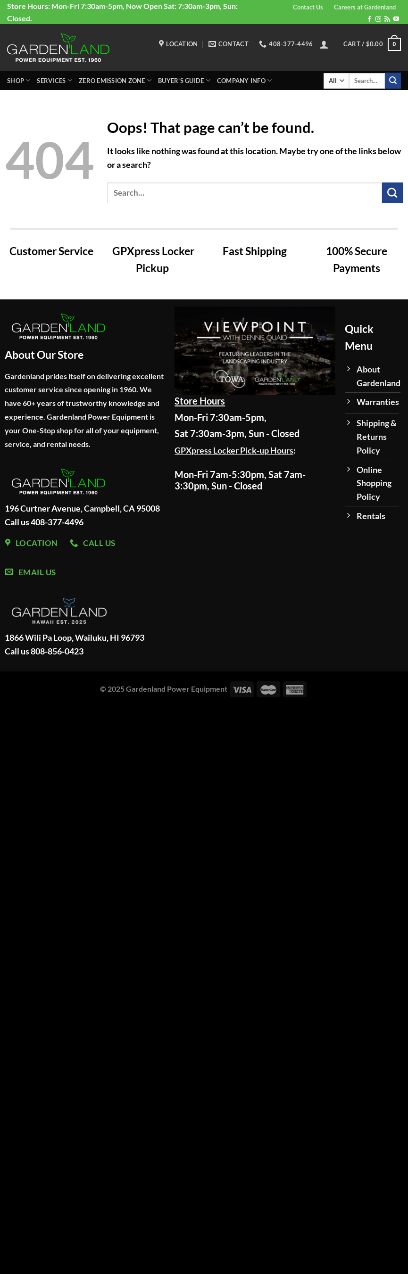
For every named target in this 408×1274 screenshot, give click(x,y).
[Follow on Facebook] (369, 19)
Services (54, 80)
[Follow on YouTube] (396, 19)
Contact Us (308, 7)
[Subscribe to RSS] (387, 19)
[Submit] (393, 81)
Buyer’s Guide (184, 80)
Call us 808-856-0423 (44, 651)
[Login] (324, 44)
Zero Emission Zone (115, 80)
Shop (18, 80)
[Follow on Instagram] (378, 19)
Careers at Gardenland (365, 7)
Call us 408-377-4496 (44, 522)
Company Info (244, 80)
